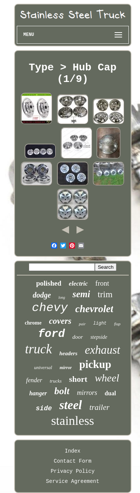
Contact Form (72, 461)
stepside (98, 337)
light (100, 323)
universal (43, 367)
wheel (107, 378)
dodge (42, 295)
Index (72, 451)
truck (38, 349)
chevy (50, 308)
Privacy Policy (73, 471)
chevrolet (94, 308)
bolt (62, 391)
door (77, 337)
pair (82, 324)
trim (104, 294)
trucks (56, 381)
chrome (33, 323)
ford (51, 334)
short (78, 379)
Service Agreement (72, 481)
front (102, 283)
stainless (72, 420)
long (61, 297)
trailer (100, 407)
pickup (95, 364)
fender (34, 380)
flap (117, 324)
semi (81, 294)
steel (70, 405)
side (44, 408)
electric (78, 283)
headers (68, 353)
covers (60, 321)
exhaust (102, 349)
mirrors (87, 392)
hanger (38, 393)
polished (49, 283)
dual (110, 393)
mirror (66, 367)
